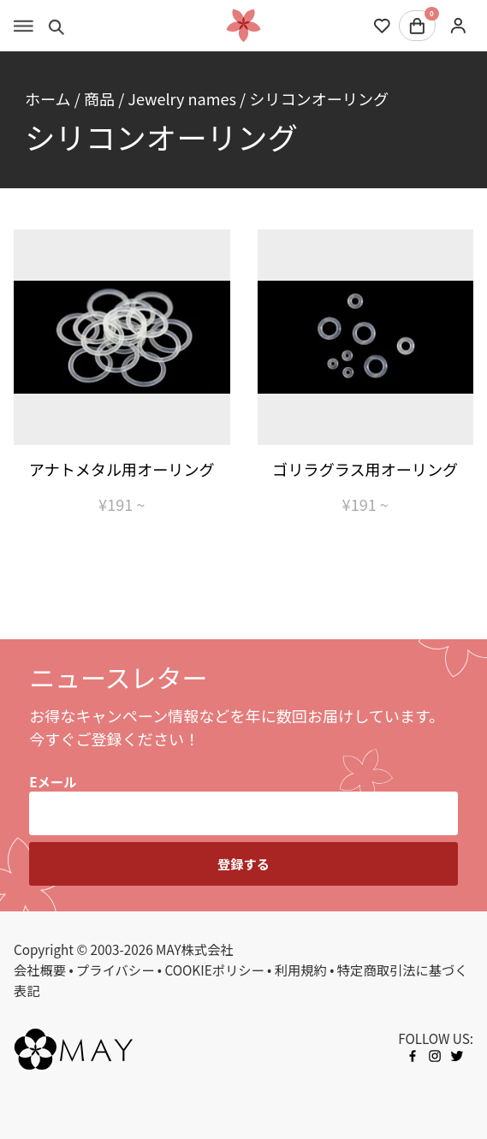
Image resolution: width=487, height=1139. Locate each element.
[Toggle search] (57, 25)
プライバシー (115, 969)
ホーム (48, 98)
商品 (99, 98)
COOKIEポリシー (214, 969)
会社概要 (40, 969)
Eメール (52, 781)
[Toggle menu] (23, 25)
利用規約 (301, 969)
